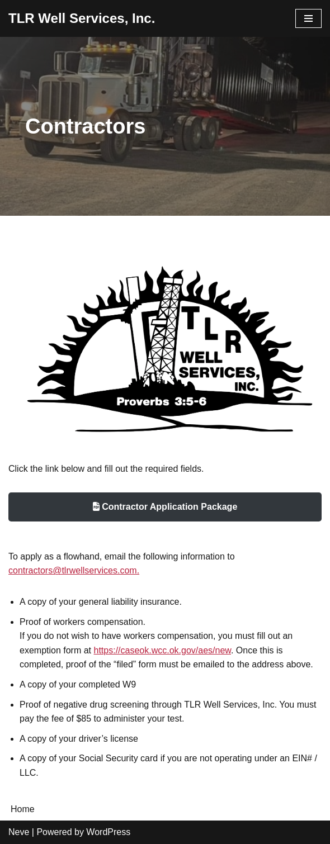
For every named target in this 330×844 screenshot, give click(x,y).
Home (23, 809)
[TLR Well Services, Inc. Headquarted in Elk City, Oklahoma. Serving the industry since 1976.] (81, 18)
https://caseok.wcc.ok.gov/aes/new (162, 650)
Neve (18, 832)
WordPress (108, 832)
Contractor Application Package (165, 506)
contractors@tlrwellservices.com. (73, 570)
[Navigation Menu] (308, 18)
